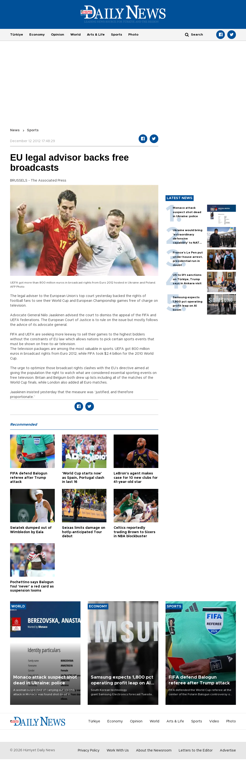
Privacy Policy (88, 750)
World (75, 34)
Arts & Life (96, 34)
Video (214, 721)
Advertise (228, 750)
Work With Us (118, 750)
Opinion (57, 34)
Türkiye (16, 34)
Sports (116, 34)
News (15, 130)
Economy (37, 34)
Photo (133, 34)
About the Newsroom (154, 750)
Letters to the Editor (196, 750)
